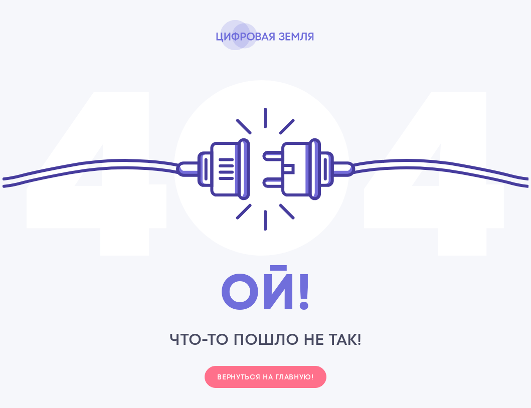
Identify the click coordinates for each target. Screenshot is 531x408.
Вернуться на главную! (265, 376)
